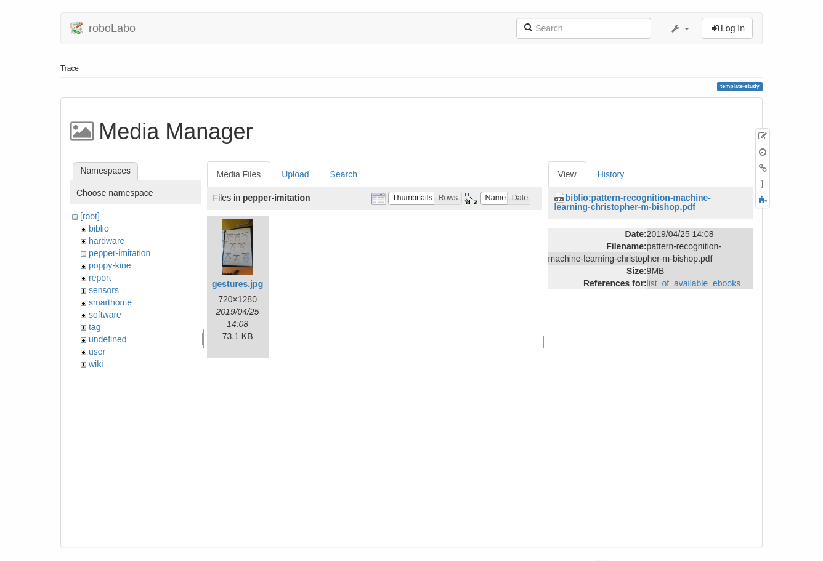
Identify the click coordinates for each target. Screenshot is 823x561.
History (611, 174)
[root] (90, 216)
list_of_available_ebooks (694, 283)
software (105, 315)
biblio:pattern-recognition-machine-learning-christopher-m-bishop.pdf (632, 202)
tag (94, 327)
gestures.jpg (237, 284)
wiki (96, 364)
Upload (295, 174)
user (97, 352)
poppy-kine (110, 265)
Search (343, 174)
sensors (104, 290)
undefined (108, 339)
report (100, 278)
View (567, 174)
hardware (106, 241)
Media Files (239, 174)
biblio (99, 228)
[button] (679, 28)
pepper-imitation (119, 253)
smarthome (110, 302)
